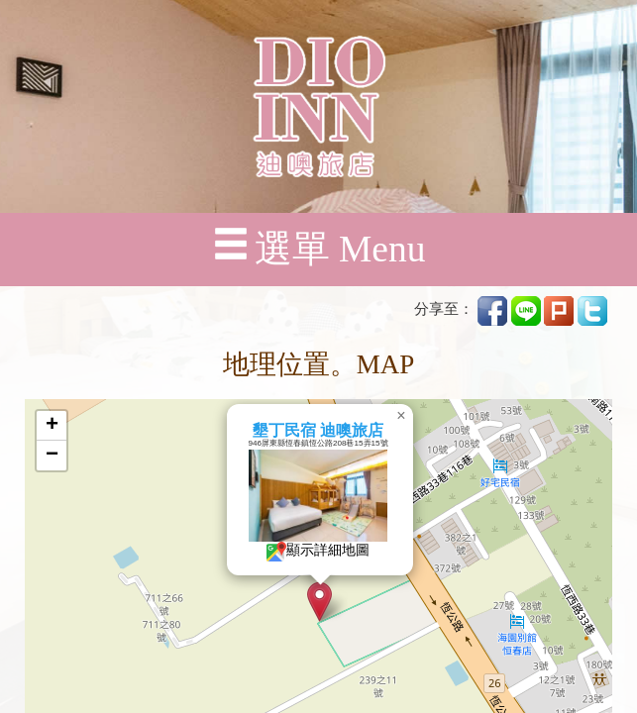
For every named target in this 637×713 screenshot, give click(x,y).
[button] (319, 601)
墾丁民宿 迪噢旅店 (318, 430)
